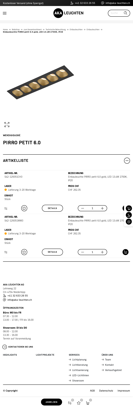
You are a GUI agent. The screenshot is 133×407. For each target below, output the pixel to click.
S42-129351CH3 (13, 176)
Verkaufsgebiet (113, 370)
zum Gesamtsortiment (33, 29)
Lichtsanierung (80, 370)
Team (108, 359)
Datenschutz (106, 390)
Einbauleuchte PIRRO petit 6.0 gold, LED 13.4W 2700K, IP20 (33, 32)
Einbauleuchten (76, 29)
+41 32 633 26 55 (82, 3)
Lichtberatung (80, 364)
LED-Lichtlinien (80, 375)
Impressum (124, 390)
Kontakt (109, 364)
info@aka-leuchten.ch (115, 3)
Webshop (16, 29)
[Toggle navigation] (4, 13)
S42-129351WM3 (13, 220)
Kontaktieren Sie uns (17, 347)
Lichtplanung (79, 359)
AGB (92, 390)
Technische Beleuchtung (56, 29)
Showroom (78, 380)
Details (52, 208)
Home (5, 29)
